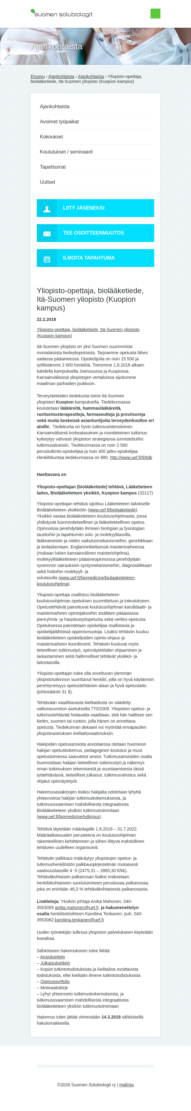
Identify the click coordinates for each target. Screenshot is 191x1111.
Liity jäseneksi (70, 208)
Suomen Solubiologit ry (53, 29)
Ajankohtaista (61, 76)
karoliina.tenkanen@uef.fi (79, 919)
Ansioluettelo (52, 956)
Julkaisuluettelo (55, 963)
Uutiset (47, 182)
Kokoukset (51, 136)
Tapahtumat (53, 167)
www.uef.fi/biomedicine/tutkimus (69, 816)
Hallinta (126, 1084)
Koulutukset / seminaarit (66, 151)
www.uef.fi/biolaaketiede (112, 509)
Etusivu (38, 76)
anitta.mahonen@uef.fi (76, 907)
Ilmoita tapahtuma (76, 258)
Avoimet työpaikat (59, 121)
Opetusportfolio (55, 981)
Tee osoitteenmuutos (80, 233)
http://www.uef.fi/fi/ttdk (131, 457)
